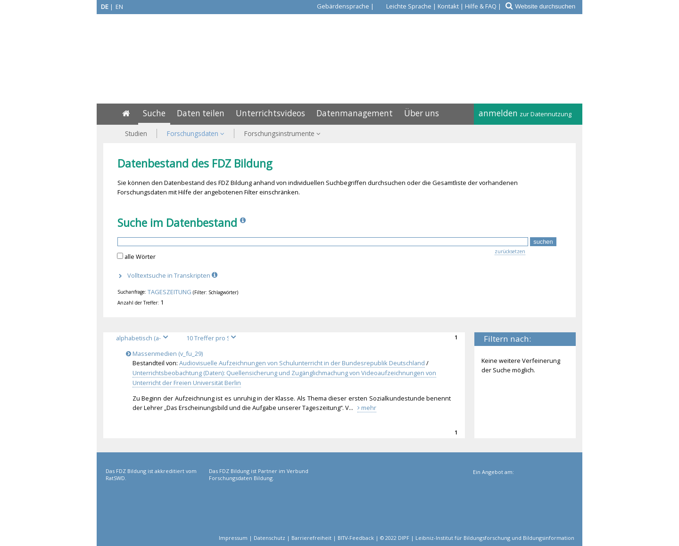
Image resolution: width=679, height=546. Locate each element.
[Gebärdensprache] (337, 6)
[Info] (244, 222)
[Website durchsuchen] (548, 6)
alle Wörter (140, 256)
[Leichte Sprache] (403, 6)
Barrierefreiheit (311, 537)
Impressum (233, 537)
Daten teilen (200, 113)
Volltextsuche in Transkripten (173, 275)
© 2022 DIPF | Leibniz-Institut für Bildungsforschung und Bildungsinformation (477, 537)
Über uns (421, 113)
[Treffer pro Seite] (212, 338)
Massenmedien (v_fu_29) (166, 353)
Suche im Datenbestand (177, 222)
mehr (366, 407)
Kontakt (448, 6)
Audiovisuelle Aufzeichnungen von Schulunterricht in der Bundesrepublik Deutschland (302, 363)
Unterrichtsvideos (270, 113)
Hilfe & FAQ (481, 6)
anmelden (525, 113)
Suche (154, 113)
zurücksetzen (510, 251)
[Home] (126, 113)
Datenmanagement (354, 113)
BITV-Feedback (356, 537)
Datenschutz (269, 537)
